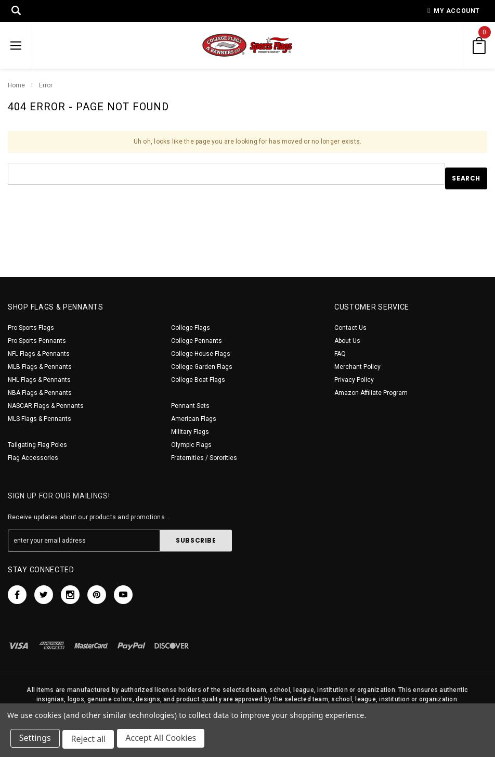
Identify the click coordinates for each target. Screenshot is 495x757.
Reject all (90, 740)
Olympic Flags (191, 444)
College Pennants (196, 340)
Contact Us (350, 327)
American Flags (193, 418)
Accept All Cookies (164, 740)
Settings (36, 740)
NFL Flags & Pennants (39, 353)
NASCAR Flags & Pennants (46, 405)
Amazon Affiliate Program (371, 392)
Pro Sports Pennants (37, 340)
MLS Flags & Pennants (39, 418)
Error (46, 85)
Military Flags (190, 431)
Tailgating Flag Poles (37, 444)
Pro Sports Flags (31, 327)
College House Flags (200, 353)
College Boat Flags (198, 379)
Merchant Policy (357, 366)
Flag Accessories (33, 457)
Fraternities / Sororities (204, 457)
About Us (347, 340)
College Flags (190, 327)
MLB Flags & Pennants (40, 366)
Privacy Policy (354, 379)
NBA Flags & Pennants (40, 392)
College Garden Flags (201, 366)
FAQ (340, 353)
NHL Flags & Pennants (39, 379)
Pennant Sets (190, 405)
